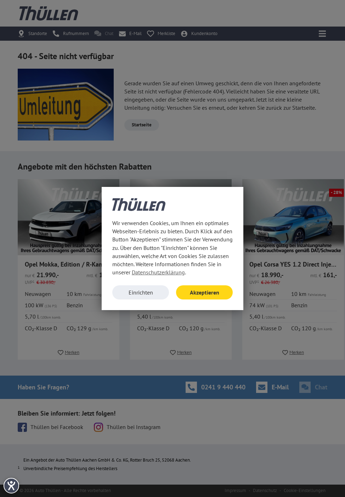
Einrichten (141, 292)
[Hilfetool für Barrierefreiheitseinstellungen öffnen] (11, 485)
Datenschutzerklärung (158, 272)
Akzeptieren (204, 292)
